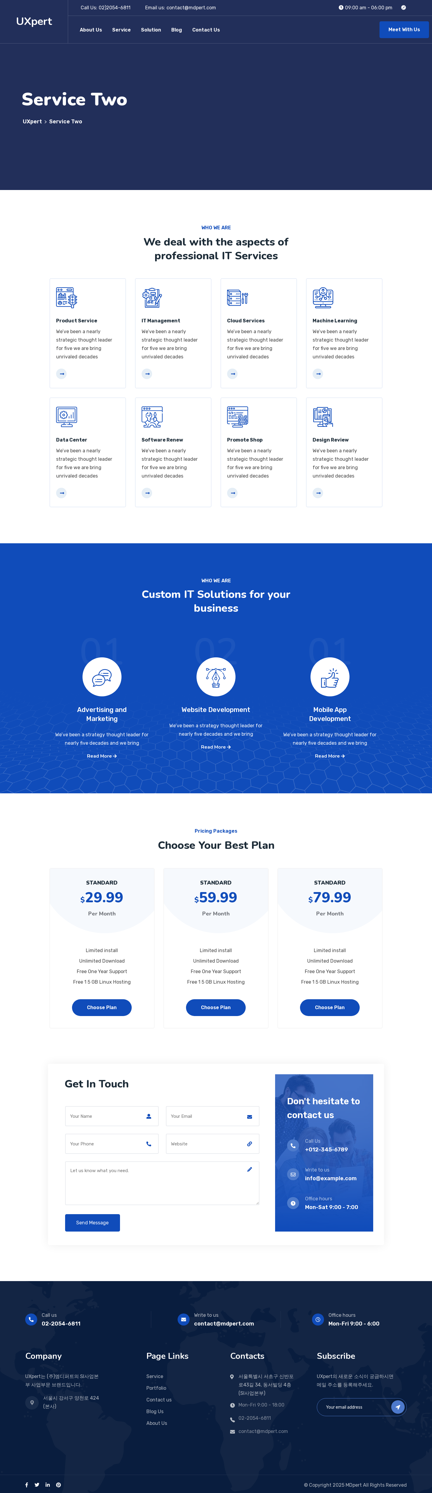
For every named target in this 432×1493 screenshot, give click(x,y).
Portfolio (156, 1386)
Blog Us (155, 1409)
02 (216, 661)
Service (121, 30)
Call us (49, 1313)
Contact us (159, 1397)
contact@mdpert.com (191, 8)
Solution (151, 30)
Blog (176, 30)
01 (102, 661)
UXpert (34, 21)
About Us (91, 30)
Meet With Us (404, 29)
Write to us (206, 1313)
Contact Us (206, 30)
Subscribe (398, 1404)
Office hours (342, 1313)
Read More (102, 754)
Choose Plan (102, 1005)
